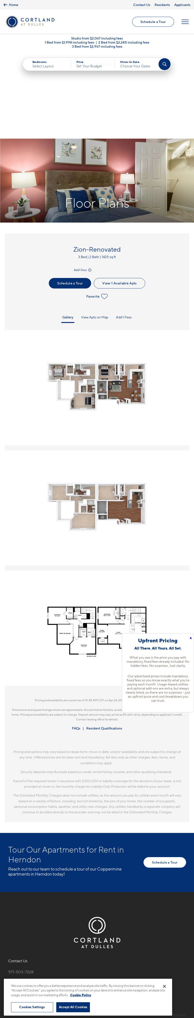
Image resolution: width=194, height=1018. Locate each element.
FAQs (76, 643)
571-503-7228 (21, 887)
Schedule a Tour (153, 22)
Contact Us (141, 5)
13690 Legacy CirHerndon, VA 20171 (25, 898)
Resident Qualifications (104, 643)
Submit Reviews (96, 976)
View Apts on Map (94, 232)
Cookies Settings (32, 1007)
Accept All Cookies (73, 1007)
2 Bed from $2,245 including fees (123, 43)
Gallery (67, 232)
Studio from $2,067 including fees (97, 39)
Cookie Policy (80, 995)
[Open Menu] (184, 22)
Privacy (74, 976)
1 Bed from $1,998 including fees (69, 43)
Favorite (97, 211)
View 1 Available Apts (119, 198)
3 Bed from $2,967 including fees (97, 47)
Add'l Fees (83, 185)
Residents (162, 5)
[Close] (164, 986)
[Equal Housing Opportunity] (10, 913)
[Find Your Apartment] (165, 65)
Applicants (182, 5)
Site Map (118, 976)
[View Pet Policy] (48, 913)
